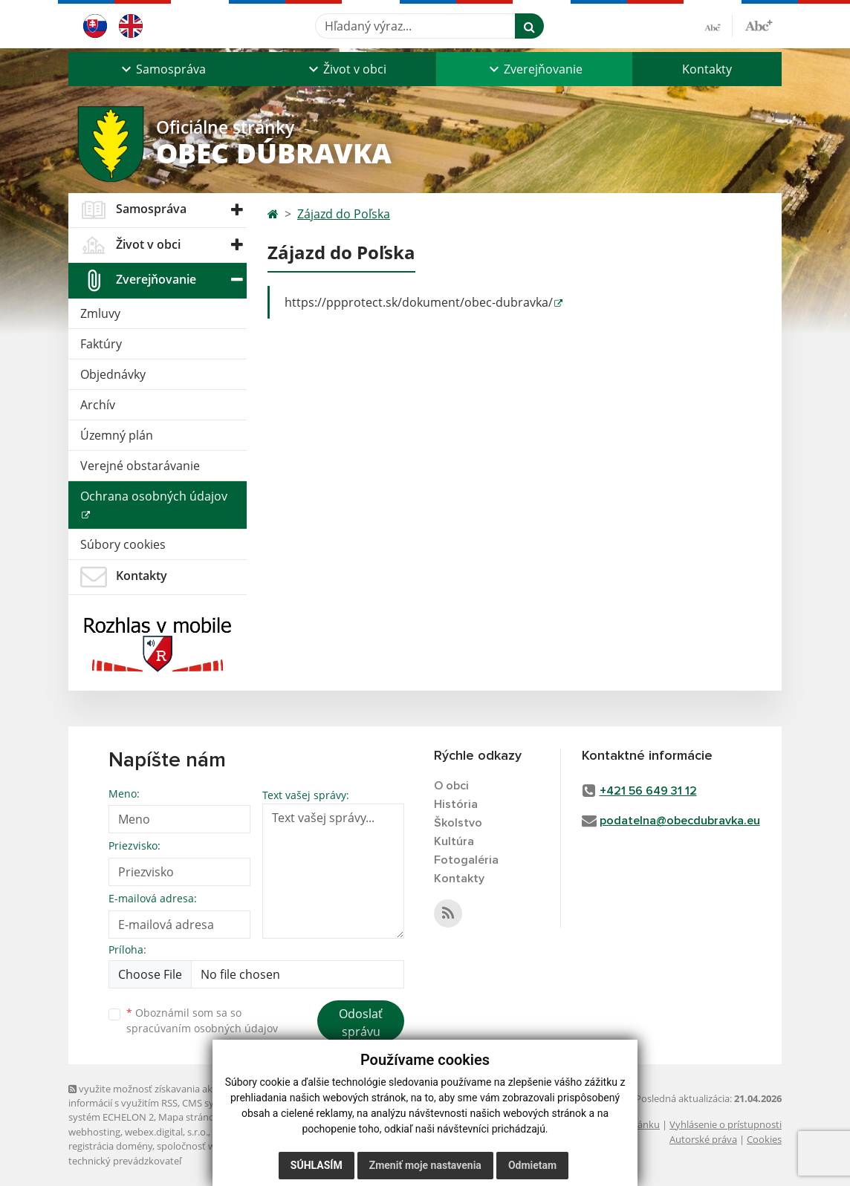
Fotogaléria (466, 860)
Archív (97, 405)
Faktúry (101, 344)
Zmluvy (100, 313)
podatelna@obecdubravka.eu (680, 821)
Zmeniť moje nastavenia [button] (425, 1165)
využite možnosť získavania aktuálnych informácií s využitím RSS (159, 1096)
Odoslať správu (361, 1023)
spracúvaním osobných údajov (202, 1028)
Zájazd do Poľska (343, 214)
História (456, 804)
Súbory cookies (123, 544)
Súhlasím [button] (317, 1165)
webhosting (94, 1131)
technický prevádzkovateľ (124, 1160)
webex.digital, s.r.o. (166, 1131)
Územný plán (116, 435)
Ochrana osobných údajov (153, 496)
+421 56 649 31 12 (648, 791)
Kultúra (454, 841)
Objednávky (113, 374)
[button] (162, 69)
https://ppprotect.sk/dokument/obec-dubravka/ (419, 302)
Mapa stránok (189, 1117)
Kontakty (707, 69)
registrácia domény (110, 1146)
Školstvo (458, 823)
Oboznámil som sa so (202, 1020)
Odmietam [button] (532, 1165)
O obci (451, 786)
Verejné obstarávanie (140, 465)
